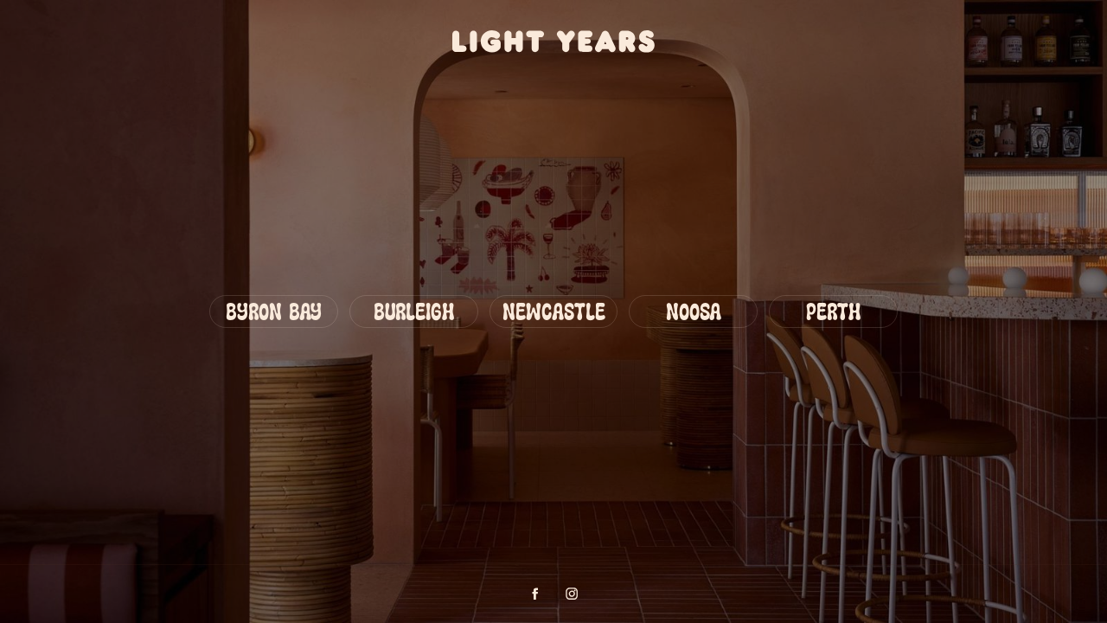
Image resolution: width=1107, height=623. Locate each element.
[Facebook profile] (535, 594)
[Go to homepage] (554, 41)
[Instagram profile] (572, 594)
